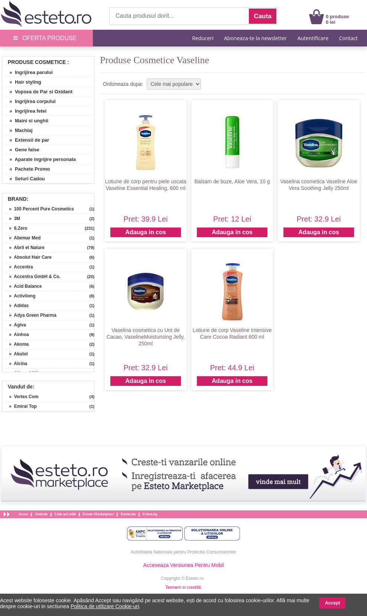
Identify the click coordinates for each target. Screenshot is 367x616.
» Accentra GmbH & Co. (32, 276)
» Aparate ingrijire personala (40, 159)
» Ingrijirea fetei (25, 111)
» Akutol (16, 354)
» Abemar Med (22, 238)
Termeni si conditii (183, 587)
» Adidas (16, 305)
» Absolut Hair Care (28, 257)
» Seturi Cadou (24, 178)
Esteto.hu (128, 514)
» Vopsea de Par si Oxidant (38, 91)
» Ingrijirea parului (28, 72)
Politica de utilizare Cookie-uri (105, 606)
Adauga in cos (145, 232)
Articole (41, 514)
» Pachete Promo (27, 169)
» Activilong (19, 296)
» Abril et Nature (24, 247)
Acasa (23, 514)
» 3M (12, 218)
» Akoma (16, 344)
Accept (332, 603)
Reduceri (202, 38)
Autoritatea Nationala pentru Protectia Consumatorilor (184, 552)
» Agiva (15, 325)
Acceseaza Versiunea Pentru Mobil (183, 565)
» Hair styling (22, 82)
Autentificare (313, 38)
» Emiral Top (20, 406)
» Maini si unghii (26, 120)
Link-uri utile (65, 514)
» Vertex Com (21, 396)
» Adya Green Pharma (30, 315)
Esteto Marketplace (98, 514)
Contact (348, 38)
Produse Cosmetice (37, 62)
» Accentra (18, 267)
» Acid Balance (23, 286)
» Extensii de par (26, 140)
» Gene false (21, 149)
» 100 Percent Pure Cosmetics (39, 209)
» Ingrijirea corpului (30, 101)
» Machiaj (18, 130)
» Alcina (15, 363)
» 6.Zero (15, 228)
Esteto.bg (150, 514)
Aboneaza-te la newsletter (255, 38)
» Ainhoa (16, 334)
